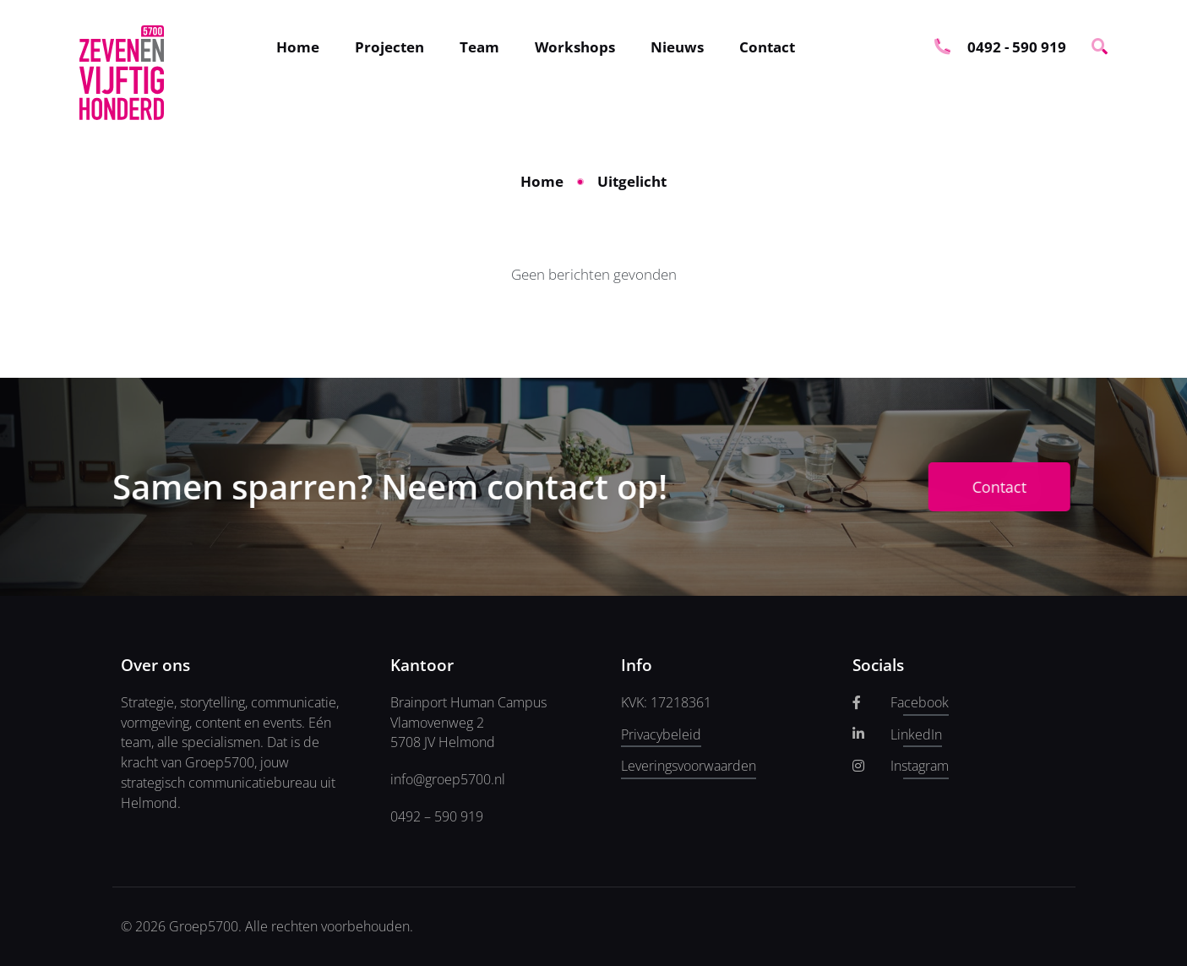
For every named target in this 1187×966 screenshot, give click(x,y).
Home (297, 47)
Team (479, 47)
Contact (767, 47)
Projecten (389, 47)
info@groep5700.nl (447, 779)
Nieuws (677, 47)
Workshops (575, 47)
